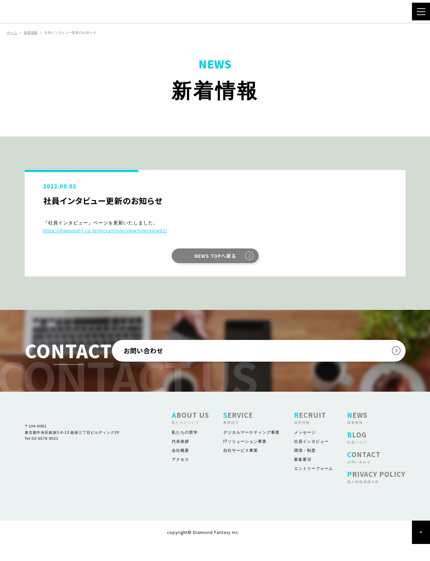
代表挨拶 (180, 458)
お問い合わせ (266, 359)
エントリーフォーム (313, 485)
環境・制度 (305, 467)
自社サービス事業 (240, 467)
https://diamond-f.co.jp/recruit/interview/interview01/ (105, 231)
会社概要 (180, 467)
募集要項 (302, 476)
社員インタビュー (311, 458)
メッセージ (305, 449)
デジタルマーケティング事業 (251, 449)
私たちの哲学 (185, 449)
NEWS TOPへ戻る (215, 256)
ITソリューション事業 (245, 458)
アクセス (180, 476)
